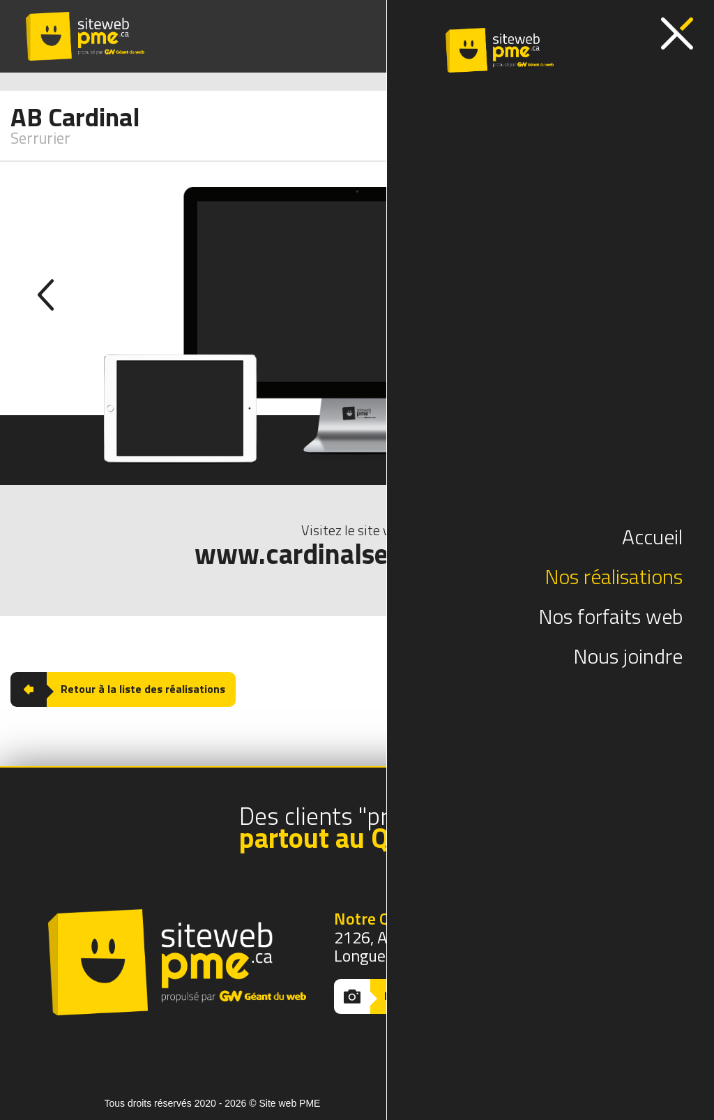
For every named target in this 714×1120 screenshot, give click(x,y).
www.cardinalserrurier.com (357, 554)
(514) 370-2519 (462, 36)
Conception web (495, 1103)
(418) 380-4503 (578, 36)
